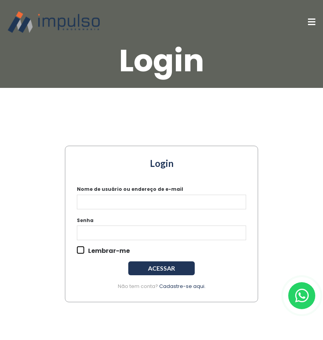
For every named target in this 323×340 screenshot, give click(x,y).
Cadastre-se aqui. (182, 286)
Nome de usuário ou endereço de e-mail (130, 189)
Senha (85, 220)
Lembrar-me (103, 250)
